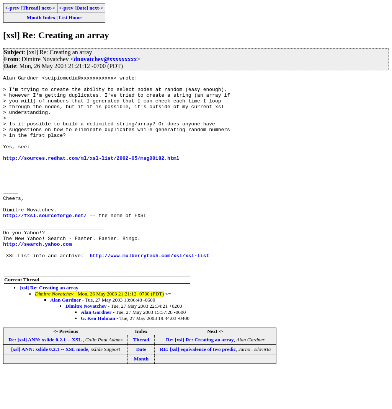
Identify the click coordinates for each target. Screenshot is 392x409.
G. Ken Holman (98, 357)
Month (141, 398)
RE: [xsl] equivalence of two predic (198, 388)
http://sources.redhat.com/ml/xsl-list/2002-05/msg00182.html (91, 175)
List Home (70, 17)
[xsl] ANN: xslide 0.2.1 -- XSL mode (49, 388)
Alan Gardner (65, 339)
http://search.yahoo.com (37, 278)
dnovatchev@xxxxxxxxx (105, 59)
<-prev (12, 8)
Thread (30, 8)
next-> (48, 8)
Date (81, 8)
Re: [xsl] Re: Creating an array (200, 378)
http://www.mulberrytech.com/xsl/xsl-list (149, 292)
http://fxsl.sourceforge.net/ (45, 243)
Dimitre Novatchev (85, 345)
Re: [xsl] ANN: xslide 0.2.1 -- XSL (45, 378)
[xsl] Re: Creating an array (49, 326)
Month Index (41, 17)
